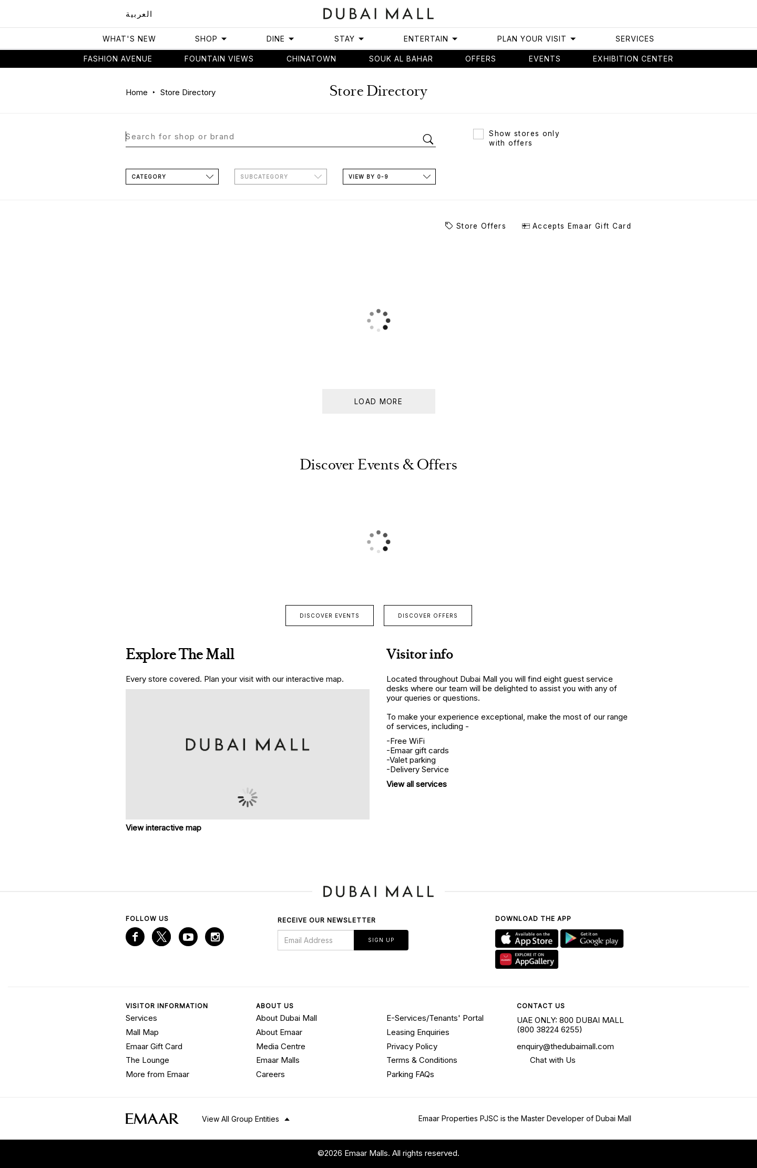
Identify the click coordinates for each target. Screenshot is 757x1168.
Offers (480, 58)
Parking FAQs (410, 1074)
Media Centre (280, 1046)
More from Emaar (157, 1074)
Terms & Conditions (421, 1060)
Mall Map (142, 1032)
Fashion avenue (118, 58)
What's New (129, 38)
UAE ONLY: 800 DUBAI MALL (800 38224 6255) (570, 1024)
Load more (378, 401)
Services (635, 38)
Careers (270, 1074)
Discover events (330, 615)
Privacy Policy (411, 1046)
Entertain (431, 38)
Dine (281, 38)
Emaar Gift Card (154, 1046)
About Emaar (279, 1032)
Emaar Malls (278, 1060)
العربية (139, 14)
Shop (211, 38)
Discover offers (428, 615)
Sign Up (381, 940)
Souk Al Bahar (401, 58)
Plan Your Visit (537, 38)
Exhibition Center (633, 58)
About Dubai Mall (286, 1018)
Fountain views (219, 58)
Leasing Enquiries (417, 1032)
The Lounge (147, 1060)
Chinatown (311, 58)
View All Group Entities (240, 1118)
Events (545, 58)
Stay (349, 38)
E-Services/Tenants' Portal (435, 1018)
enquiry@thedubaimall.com (565, 1046)
